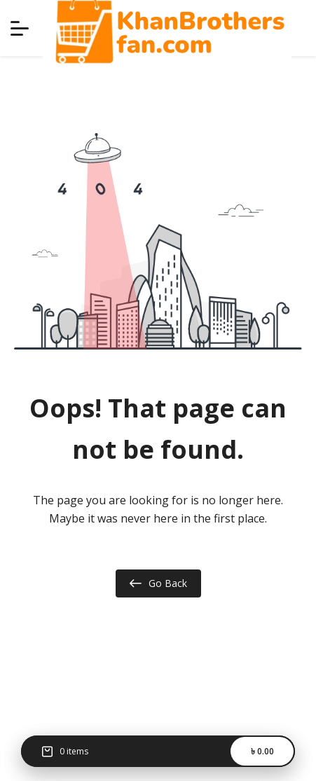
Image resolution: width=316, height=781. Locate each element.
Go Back (158, 583)
